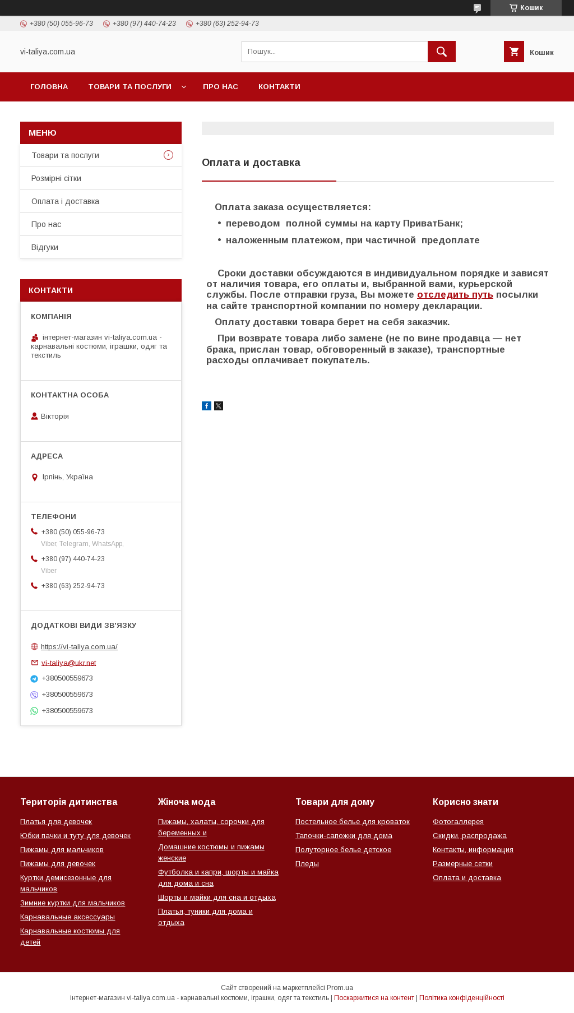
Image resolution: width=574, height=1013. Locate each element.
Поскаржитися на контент (374, 998)
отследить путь (455, 294)
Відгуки (44, 247)
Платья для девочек (56, 821)
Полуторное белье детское (343, 849)
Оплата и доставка (467, 877)
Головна (49, 86)
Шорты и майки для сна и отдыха (217, 897)
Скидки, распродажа (470, 835)
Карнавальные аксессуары (67, 917)
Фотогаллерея (458, 821)
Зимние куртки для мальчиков (72, 903)
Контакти (279, 86)
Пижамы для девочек (57, 863)
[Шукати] (442, 51)
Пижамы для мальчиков (62, 849)
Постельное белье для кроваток (352, 821)
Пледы (307, 863)
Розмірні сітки (56, 178)
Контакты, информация (473, 849)
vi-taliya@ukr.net (68, 662)
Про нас (220, 86)
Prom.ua (340, 988)
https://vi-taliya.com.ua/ (79, 646)
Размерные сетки (463, 863)
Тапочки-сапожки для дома (343, 835)
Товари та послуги (130, 86)
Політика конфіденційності (461, 998)
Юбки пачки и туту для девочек (75, 835)
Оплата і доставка (65, 201)
